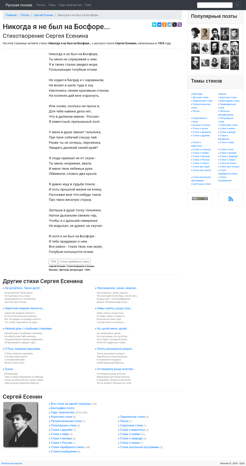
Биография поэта (62, 408)
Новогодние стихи (229, 100)
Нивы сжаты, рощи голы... (115, 308)
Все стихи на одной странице (70, 403)
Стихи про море (201, 166)
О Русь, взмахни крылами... (23, 348)
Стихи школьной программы (139, 447)
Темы (52, 5)
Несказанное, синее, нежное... (117, 288)
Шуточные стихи (202, 184)
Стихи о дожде (228, 132)
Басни (223, 94)
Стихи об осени (228, 163)
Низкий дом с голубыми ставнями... (29, 328)
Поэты (41, 5)
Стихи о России (61, 442)
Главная (11, 15)
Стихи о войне (227, 128)
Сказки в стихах (201, 125)
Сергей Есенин (44, 15)
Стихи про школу (202, 170)
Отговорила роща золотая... (116, 369)
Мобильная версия (11, 463)
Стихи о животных (132, 429)
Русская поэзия (19, 5)
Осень (9, 369)
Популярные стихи (63, 425)
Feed (88, 5)
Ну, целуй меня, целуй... (113, 328)
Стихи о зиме (60, 434)
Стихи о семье (129, 442)
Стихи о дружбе (61, 429)
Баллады (197, 94)
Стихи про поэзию (229, 166)
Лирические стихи (132, 416)
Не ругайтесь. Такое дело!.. (23, 288)
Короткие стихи (61, 416)
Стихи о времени (202, 132)
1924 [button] (53, 261)
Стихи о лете (226, 149)
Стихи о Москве (201, 156)
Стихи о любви (130, 434)
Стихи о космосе (202, 149)
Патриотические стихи (66, 421)
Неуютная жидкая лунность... (25, 308)
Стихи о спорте (201, 163)
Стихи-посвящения (64, 451)
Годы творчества (70, 5)
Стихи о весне (200, 128)
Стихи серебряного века (74, 261)
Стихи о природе (131, 438)
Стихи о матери (61, 438)
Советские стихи (131, 425)
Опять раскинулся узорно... (115, 348)
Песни (124, 421)
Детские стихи (200, 97)
